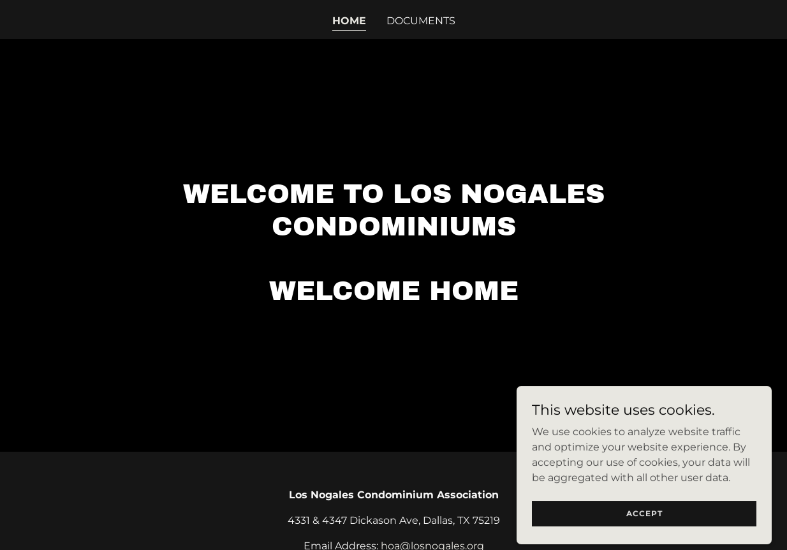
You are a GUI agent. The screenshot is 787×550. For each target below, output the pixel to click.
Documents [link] (420, 21)
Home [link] (349, 21)
